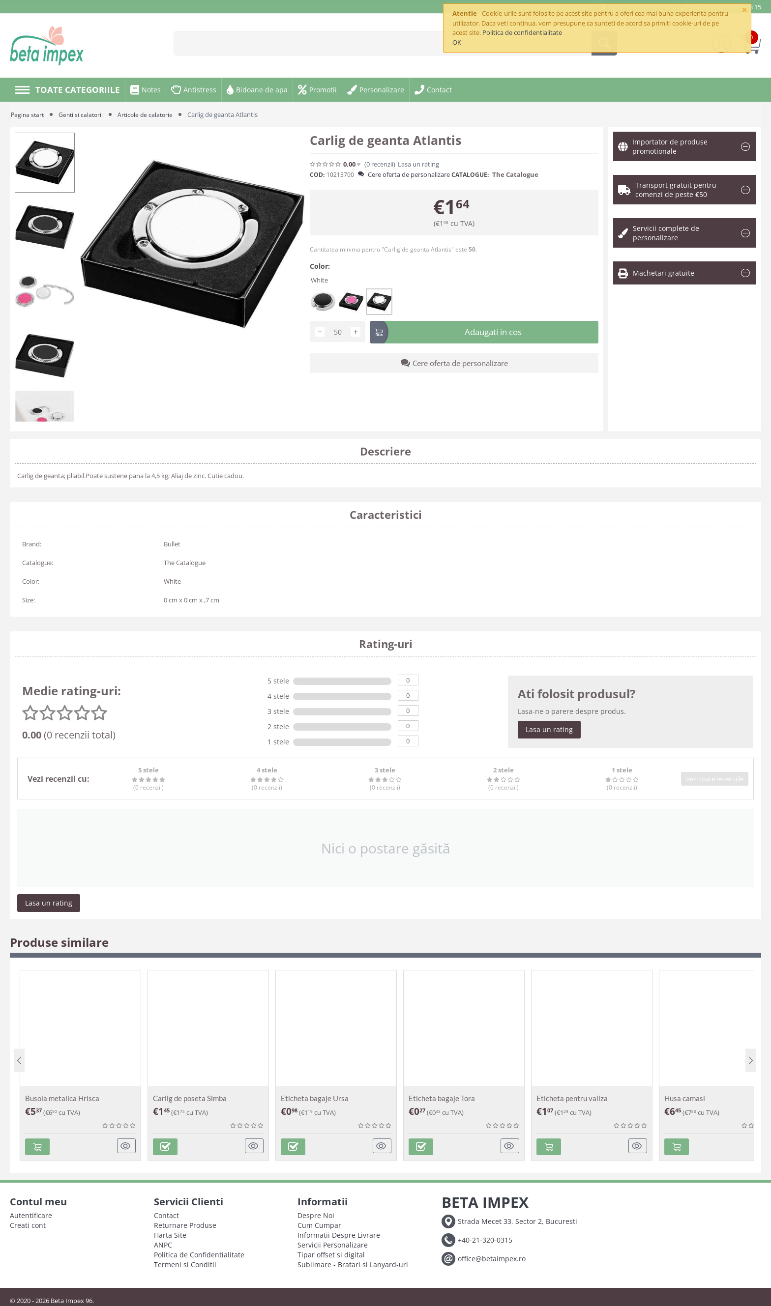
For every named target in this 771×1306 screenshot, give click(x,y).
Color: (320, 266)
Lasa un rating (418, 164)
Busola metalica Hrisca (62, 1098)
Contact (166, 1213)
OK (456, 42)
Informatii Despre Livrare (338, 1233)
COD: (317, 174)
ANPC (163, 1243)
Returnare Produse (185, 1223)
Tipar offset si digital (331, 1252)
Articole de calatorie (150, 114)
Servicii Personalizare (332, 1243)
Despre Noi (315, 1213)
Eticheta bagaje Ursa (315, 1098)
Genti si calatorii (83, 114)
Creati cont (28, 1223)
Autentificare (31, 1213)
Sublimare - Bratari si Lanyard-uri (352, 1262)
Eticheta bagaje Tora (442, 1098)
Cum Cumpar (319, 1223)
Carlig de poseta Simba (190, 1098)
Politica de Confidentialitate (199, 1252)
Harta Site (170, 1233)
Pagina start (28, 114)
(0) (379, 164)
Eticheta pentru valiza (572, 1098)
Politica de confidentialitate (522, 32)
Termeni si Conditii (185, 1262)
